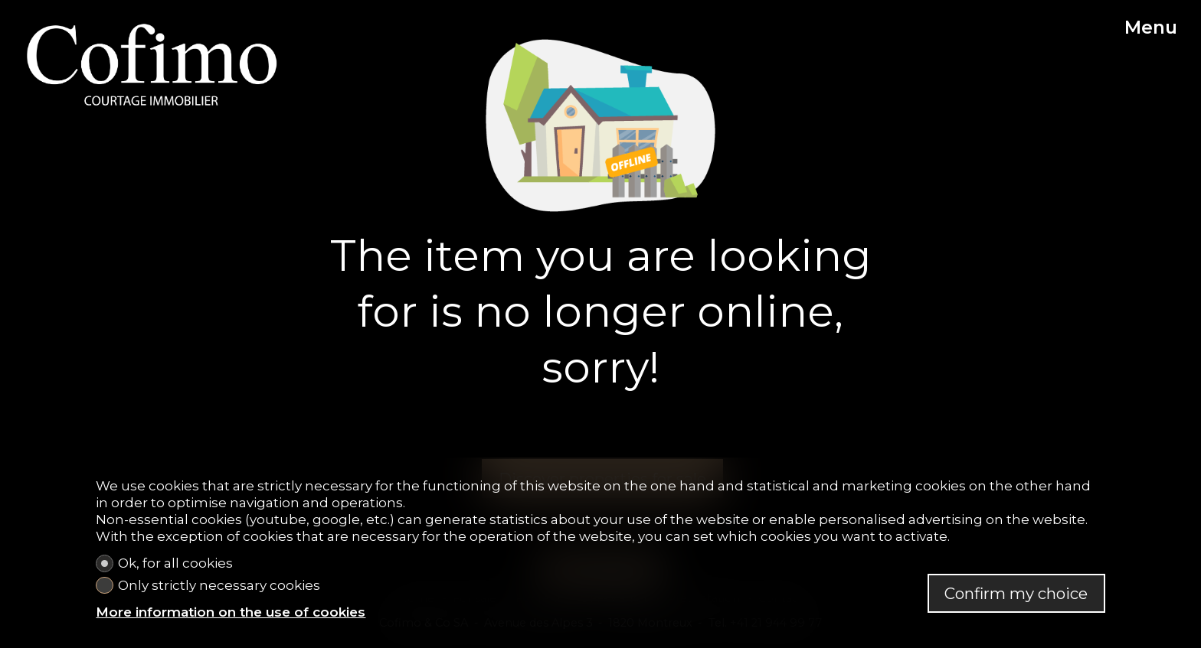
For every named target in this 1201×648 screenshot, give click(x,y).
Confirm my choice (1016, 593)
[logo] (152, 64)
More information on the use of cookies (230, 612)
